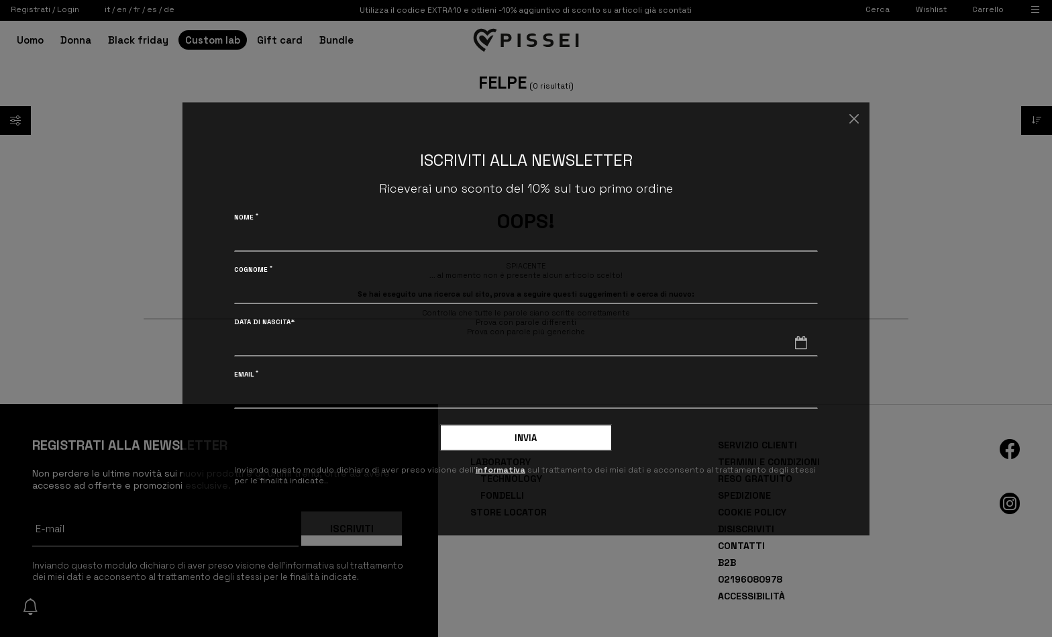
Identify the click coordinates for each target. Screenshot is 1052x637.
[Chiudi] (854, 119)
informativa (500, 469)
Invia (526, 437)
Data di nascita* (264, 321)
